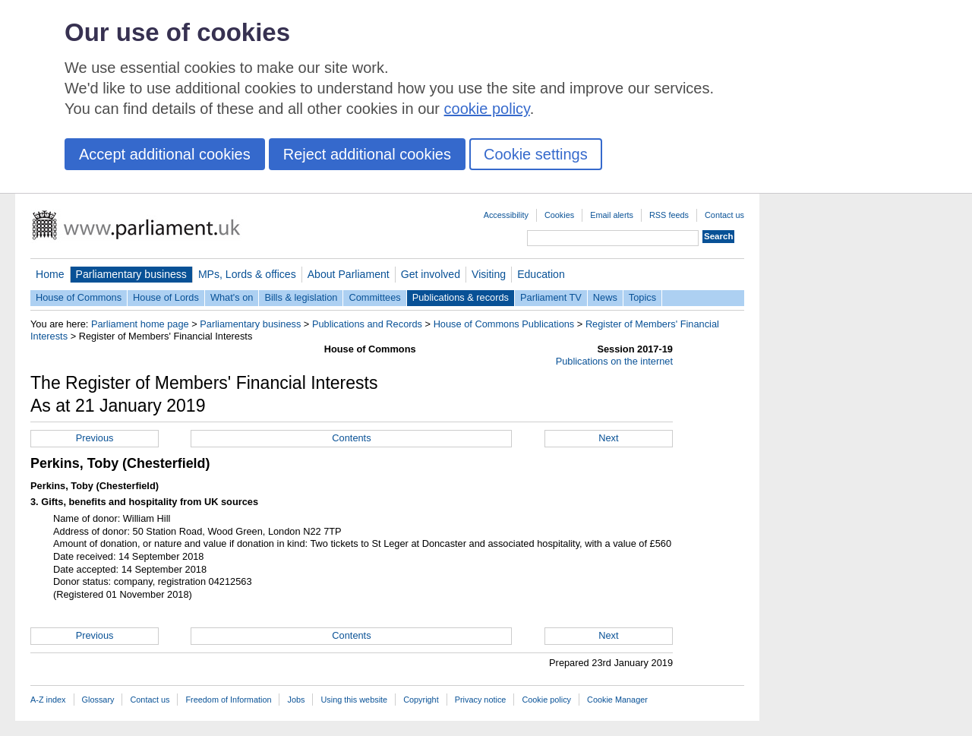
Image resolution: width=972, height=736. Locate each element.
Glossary (98, 699)
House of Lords (166, 297)
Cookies (559, 215)
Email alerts (611, 215)
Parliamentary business (131, 274)
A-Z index (48, 699)
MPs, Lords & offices (247, 274)
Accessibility (506, 215)
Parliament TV (551, 297)
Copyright (421, 699)
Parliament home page (140, 324)
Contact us (724, 215)
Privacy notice (481, 699)
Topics (642, 297)
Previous (95, 438)
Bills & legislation (300, 297)
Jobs (296, 699)
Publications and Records (367, 324)
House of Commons (79, 297)
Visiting (489, 274)
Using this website (353, 699)
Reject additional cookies (367, 154)
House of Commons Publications (504, 324)
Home (50, 274)
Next (608, 438)
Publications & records (460, 297)
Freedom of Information (228, 699)
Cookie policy (546, 699)
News (605, 297)
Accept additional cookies (165, 154)
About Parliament (349, 274)
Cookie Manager (617, 699)
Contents (351, 438)
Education (541, 274)
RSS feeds (669, 215)
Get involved (430, 274)
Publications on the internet (614, 361)
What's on (232, 297)
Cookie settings (536, 154)
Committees (374, 297)
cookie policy (487, 108)
